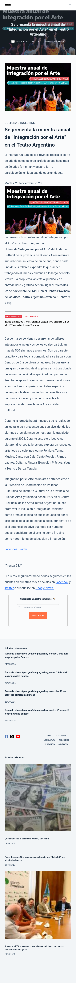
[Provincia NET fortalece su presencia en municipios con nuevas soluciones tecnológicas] (38, 905)
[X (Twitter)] (12, 736)
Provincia (50, 744)
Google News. (45, 588)
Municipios (64, 740)
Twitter (22, 549)
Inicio (49, 736)
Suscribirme (38, 615)
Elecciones (61, 736)
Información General (55, 41)
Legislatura (49, 740)
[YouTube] (18, 736)
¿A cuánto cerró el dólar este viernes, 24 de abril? (28, 838)
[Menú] (70, 5)
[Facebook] (6, 736)
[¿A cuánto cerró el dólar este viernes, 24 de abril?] (38, 797)
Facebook (11, 549)
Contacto (63, 744)
